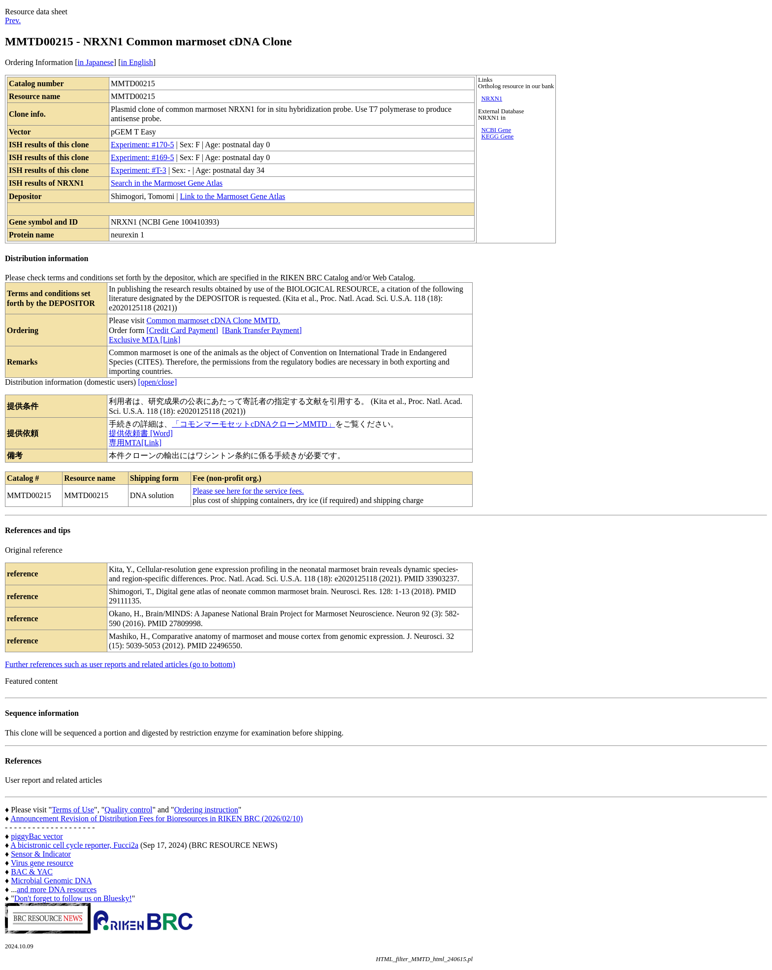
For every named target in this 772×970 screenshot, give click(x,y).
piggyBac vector (37, 836)
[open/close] (157, 382)
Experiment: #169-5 (142, 157)
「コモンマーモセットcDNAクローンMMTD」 (253, 424)
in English (137, 62)
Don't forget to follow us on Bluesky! (73, 898)
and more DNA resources (56, 889)
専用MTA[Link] (135, 442)
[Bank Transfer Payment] (262, 330)
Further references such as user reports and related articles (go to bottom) (120, 664)
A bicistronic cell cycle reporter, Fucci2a (74, 845)
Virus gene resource (42, 863)
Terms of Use (73, 809)
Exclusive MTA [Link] (144, 339)
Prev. (13, 20)
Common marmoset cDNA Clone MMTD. (213, 320)
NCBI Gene (496, 130)
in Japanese (96, 62)
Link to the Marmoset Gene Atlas (232, 196)
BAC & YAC (32, 872)
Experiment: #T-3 (138, 170)
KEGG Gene (497, 136)
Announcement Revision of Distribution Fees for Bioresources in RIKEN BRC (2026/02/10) (156, 818)
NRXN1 (491, 98)
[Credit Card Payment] (182, 330)
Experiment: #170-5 (142, 144)
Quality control (128, 809)
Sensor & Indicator (41, 854)
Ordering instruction (206, 809)
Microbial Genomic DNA (51, 880)
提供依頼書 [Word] (141, 433)
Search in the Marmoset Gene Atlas (167, 183)
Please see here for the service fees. (248, 491)
